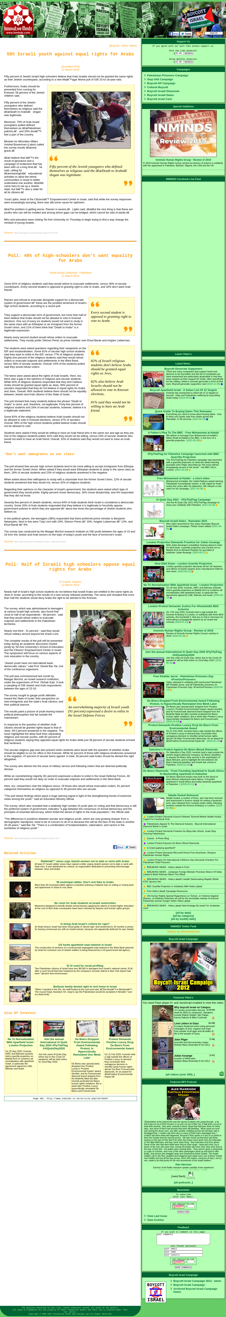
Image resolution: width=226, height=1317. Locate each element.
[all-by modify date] (183, 918)
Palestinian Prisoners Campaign (167, 75)
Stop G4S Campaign (160, 79)
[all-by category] (183, 915)
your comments (183, 1239)
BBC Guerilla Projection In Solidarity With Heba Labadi (173, 886)
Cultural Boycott (157, 87)
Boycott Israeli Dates (160, 95)
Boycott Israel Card (159, 99)
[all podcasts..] (183, 1182)
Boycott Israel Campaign (189, 1284)
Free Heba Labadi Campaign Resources (166, 891)
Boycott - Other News (123, 45)
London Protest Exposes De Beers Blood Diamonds (171, 843)
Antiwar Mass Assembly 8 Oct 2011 (183, 1045)
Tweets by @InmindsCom (183, 931)
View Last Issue (157, 1216)
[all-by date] (183, 912)
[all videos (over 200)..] (180, 1074)
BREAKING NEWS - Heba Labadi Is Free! (166, 867)
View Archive (155, 1219)
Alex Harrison (183, 1164)
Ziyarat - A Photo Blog (156, 838)
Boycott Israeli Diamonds (163, 91)
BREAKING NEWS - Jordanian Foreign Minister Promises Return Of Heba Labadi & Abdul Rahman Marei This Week (182, 873)
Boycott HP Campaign (161, 83)
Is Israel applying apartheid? (160, 848)
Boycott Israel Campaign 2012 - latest (197, 1280)
